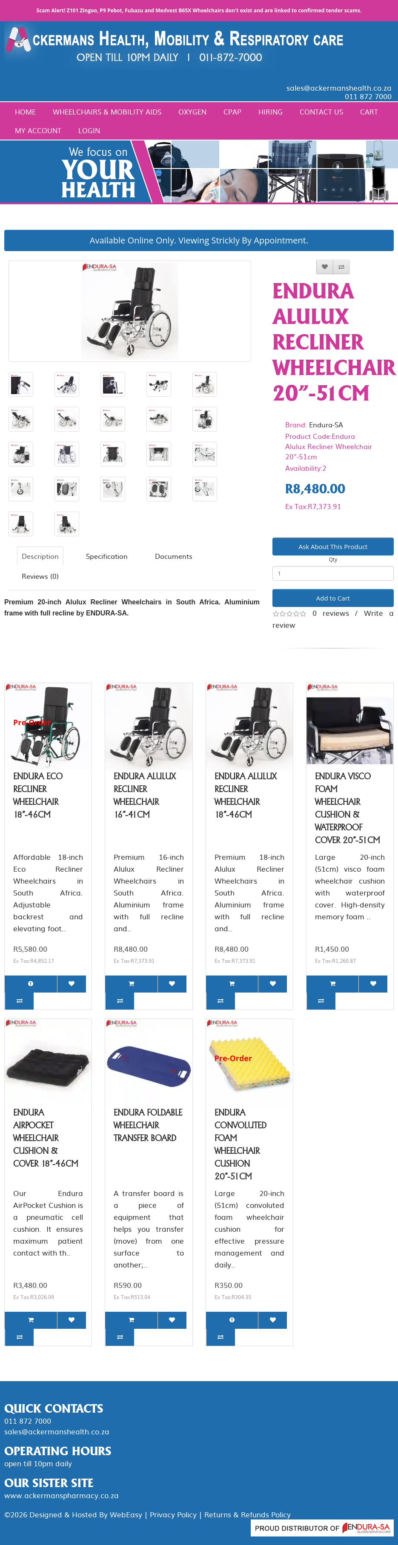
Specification (107, 556)
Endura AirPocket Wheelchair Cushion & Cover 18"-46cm (45, 1138)
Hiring (270, 111)
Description (40, 556)
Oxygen (192, 111)
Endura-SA (326, 424)
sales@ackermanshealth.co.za (339, 87)
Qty (333, 559)
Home (25, 111)
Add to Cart (333, 598)
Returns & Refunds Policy (247, 1514)
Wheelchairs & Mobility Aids (107, 111)
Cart (369, 111)
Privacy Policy (173, 1514)
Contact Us (321, 111)
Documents (173, 556)
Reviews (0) (40, 576)
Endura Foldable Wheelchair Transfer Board (148, 1125)
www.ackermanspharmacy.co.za (61, 1495)
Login (89, 130)
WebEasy (126, 1514)
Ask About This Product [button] (333, 546)
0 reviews (330, 612)
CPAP (232, 111)
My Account (38, 130)
